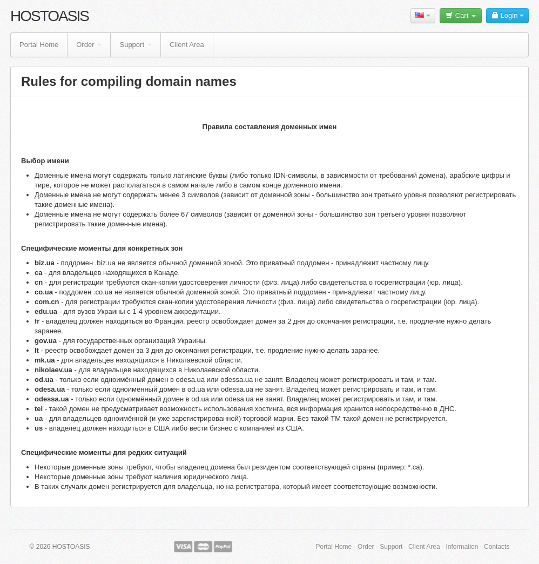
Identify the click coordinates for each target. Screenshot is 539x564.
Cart (461, 15)
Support (135, 45)
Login (507, 15)
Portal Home (38, 45)
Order (89, 45)
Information (462, 546)
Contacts (496, 546)
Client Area (187, 45)
